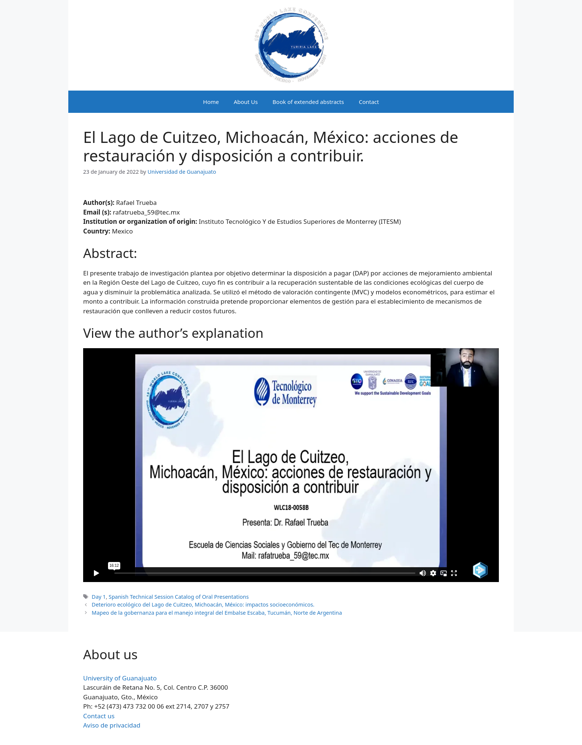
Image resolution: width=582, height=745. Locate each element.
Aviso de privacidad (111, 725)
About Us (246, 101)
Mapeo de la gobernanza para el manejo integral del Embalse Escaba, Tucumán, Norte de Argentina (217, 612)
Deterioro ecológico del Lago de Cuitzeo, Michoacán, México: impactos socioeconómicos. (203, 604)
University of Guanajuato (120, 678)
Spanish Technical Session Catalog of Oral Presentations (179, 596)
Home (211, 101)
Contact (369, 101)
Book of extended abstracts (308, 101)
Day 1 (99, 596)
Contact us (99, 716)
